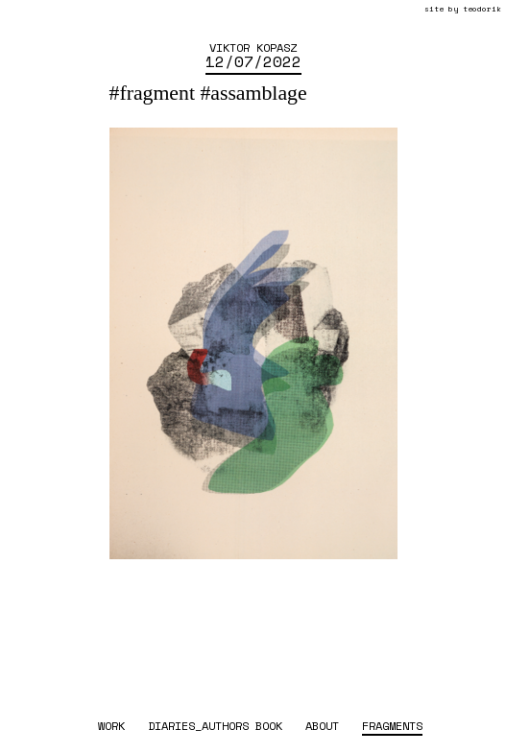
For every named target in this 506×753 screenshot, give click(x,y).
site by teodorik (462, 8)
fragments (392, 725)
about (322, 725)
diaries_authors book (215, 725)
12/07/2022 (253, 61)
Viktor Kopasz (253, 47)
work (111, 725)
